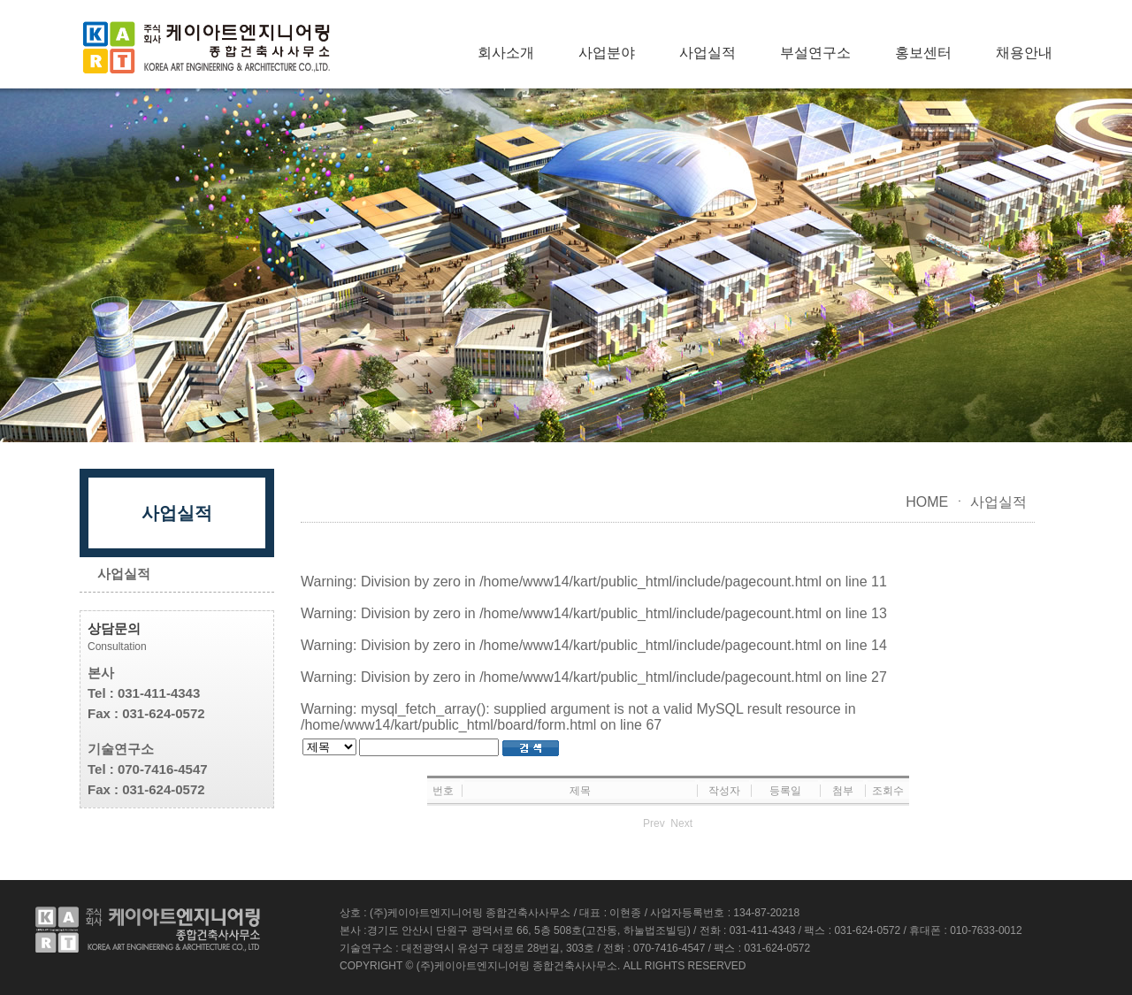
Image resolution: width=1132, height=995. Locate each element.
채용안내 (1024, 52)
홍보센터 (923, 52)
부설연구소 (815, 52)
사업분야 (606, 52)
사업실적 (707, 52)
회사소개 (506, 52)
